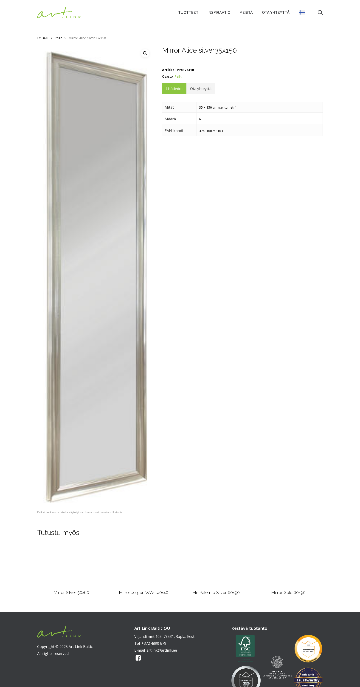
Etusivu (42, 38)
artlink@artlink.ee (161, 650)
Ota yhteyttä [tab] (200, 88)
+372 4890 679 (153, 643)
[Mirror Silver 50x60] (71, 564)
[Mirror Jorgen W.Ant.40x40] (144, 565)
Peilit (58, 38)
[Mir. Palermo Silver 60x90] (216, 565)
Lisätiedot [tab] (174, 88)
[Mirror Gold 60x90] (288, 565)
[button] (145, 53)
